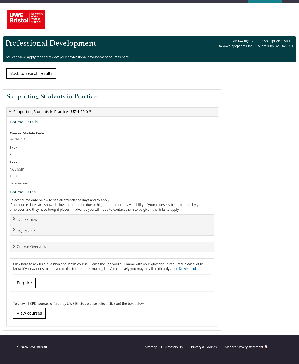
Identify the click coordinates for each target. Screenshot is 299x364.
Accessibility (174, 347)
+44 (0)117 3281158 (253, 41)
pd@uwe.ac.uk (185, 268)
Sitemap (151, 347)
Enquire (24, 282)
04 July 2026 (23, 230)
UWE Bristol (38, 347)
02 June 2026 (24, 219)
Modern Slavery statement (244, 347)
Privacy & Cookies (204, 347)
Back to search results (31, 73)
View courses (29, 313)
